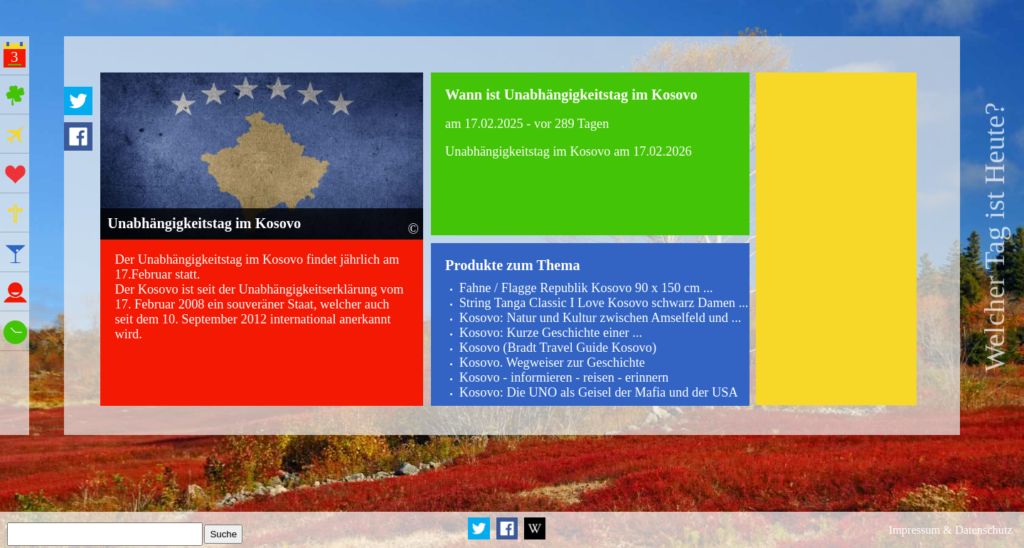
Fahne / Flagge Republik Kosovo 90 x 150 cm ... (586, 288)
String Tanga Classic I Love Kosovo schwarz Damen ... (604, 303)
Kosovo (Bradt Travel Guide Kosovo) (557, 347)
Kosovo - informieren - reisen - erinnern (564, 377)
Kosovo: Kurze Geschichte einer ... (550, 333)
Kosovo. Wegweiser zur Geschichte (552, 362)
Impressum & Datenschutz (951, 530)
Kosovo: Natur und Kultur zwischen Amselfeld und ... (600, 318)
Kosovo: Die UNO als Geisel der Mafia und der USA (598, 392)
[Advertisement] (836, 239)
